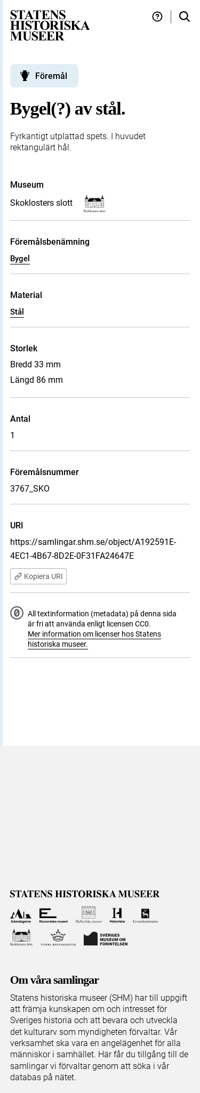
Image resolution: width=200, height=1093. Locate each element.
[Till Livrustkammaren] (145, 914)
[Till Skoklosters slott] (21, 937)
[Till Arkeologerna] (21, 914)
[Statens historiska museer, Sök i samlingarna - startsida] (50, 24)
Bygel (20, 258)
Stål (17, 312)
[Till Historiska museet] (117, 914)
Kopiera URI (38, 576)
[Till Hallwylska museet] (89, 914)
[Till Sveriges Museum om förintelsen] (105, 937)
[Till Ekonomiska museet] (53, 914)
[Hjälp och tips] (157, 16)
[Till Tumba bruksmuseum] (58, 937)
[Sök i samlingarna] (184, 16)
